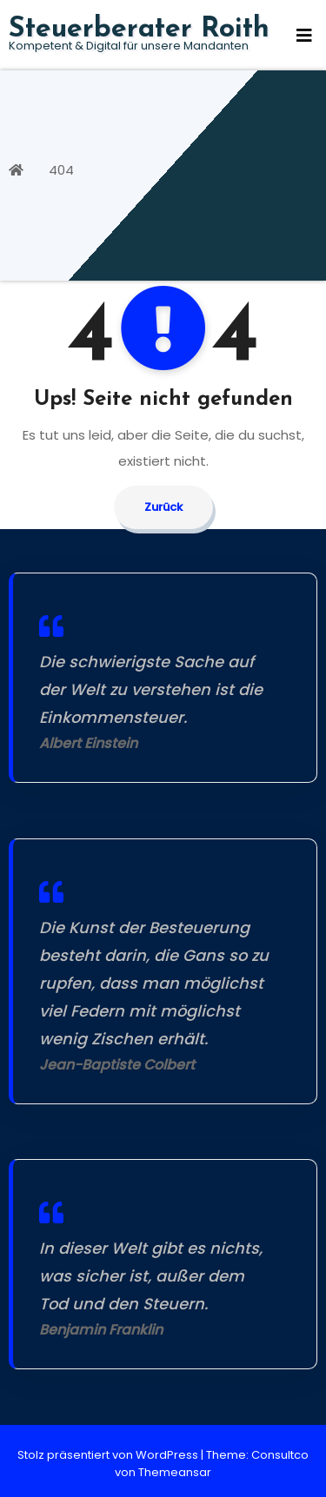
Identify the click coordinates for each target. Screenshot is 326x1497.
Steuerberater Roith (139, 29)
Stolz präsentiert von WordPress (109, 1455)
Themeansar (174, 1472)
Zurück (163, 507)
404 (61, 170)
